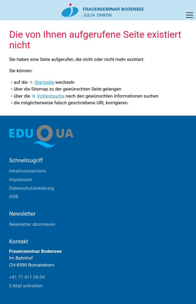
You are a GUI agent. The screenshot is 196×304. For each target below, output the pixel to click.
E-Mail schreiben (26, 285)
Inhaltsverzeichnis (27, 171)
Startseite (44, 82)
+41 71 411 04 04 (27, 277)
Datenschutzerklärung (31, 188)
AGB (13, 196)
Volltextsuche (50, 96)
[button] (189, 15)
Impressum (20, 179)
